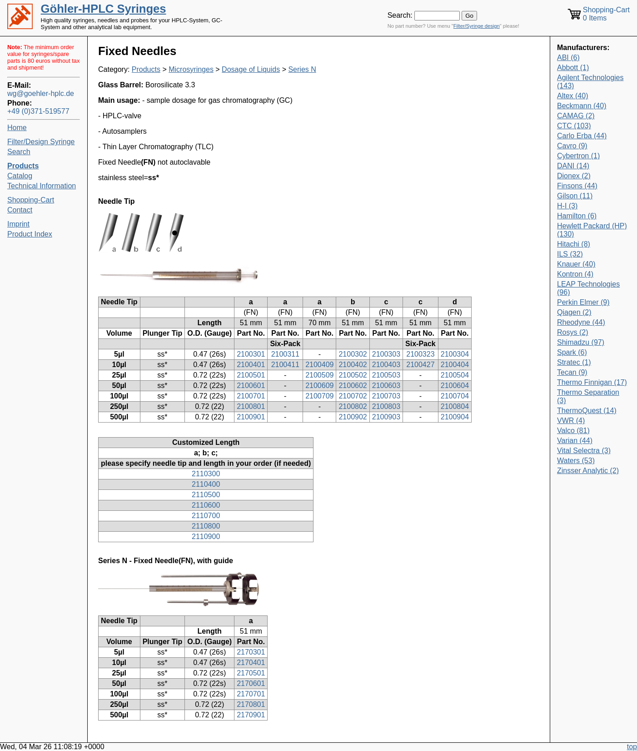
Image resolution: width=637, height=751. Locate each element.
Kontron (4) (575, 274)
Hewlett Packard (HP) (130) (592, 230)
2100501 (251, 375)
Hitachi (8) (573, 244)
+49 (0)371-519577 (38, 111)
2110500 (206, 495)
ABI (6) (568, 57)
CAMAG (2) (576, 116)
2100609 (319, 385)
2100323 (420, 354)
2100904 (455, 417)
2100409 (319, 364)
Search (18, 152)
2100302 (352, 354)
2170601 (251, 683)
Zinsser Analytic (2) (588, 470)
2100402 (352, 364)
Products (146, 69)
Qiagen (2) (574, 312)
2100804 (455, 406)
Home (17, 127)
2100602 (352, 385)
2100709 (319, 396)
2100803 (386, 406)
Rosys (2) (572, 332)
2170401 (251, 662)
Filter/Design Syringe (41, 142)
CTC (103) (574, 126)
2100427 (420, 364)
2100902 (352, 417)
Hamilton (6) (577, 216)
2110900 (206, 536)
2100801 (251, 406)
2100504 (455, 375)
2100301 (251, 354)
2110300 (206, 474)
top (632, 747)
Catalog (19, 176)
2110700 (206, 515)
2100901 (251, 417)
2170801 (251, 704)
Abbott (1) (573, 67)
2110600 (206, 505)
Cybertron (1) (578, 156)
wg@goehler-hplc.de (40, 93)
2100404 (455, 364)
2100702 (352, 396)
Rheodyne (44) (581, 322)
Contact (19, 210)
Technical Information (41, 186)
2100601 (251, 385)
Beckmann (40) (582, 106)
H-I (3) (567, 206)
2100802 (352, 406)
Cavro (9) (572, 146)
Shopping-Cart (30, 200)
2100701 (251, 396)
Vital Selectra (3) (584, 450)
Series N (302, 69)
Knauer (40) (576, 264)
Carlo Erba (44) (582, 136)
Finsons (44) (577, 186)
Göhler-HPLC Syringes (103, 8)
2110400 (206, 484)
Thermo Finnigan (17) (592, 382)
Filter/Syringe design (476, 26)
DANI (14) (573, 166)
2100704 (455, 396)
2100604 (455, 385)
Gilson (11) (574, 196)
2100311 (285, 354)
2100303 (386, 354)
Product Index (29, 234)
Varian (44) (574, 440)
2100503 (386, 375)
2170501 (251, 673)
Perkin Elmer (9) (583, 302)
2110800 (206, 526)
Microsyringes (191, 69)
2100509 (319, 375)
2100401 (251, 364)
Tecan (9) (572, 372)
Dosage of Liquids (251, 69)
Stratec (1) (574, 362)
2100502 (352, 375)
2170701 (251, 694)
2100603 (386, 385)
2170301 (251, 652)
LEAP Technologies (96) (588, 288)
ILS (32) (570, 254)
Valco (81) (573, 430)
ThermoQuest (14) (587, 410)
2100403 (386, 364)
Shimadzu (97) (580, 342)
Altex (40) (572, 96)
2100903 (386, 417)
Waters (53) (576, 460)
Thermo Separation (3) (588, 396)
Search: (400, 15)
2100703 (386, 396)
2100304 (455, 354)
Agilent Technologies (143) (590, 82)
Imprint (18, 224)
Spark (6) (572, 352)
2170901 (251, 715)
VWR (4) (571, 420)
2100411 (285, 364)
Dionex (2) (574, 176)
